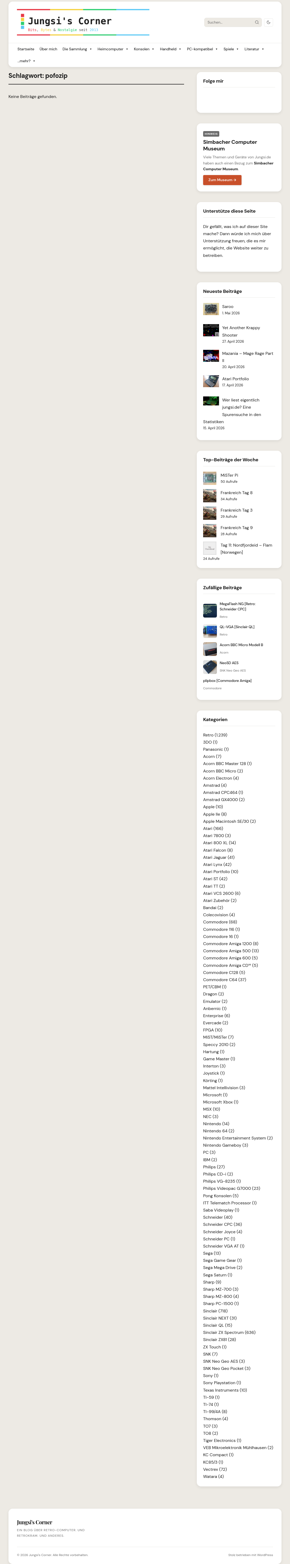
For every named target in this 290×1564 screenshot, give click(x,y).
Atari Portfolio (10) (220, 871)
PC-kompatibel (202, 49)
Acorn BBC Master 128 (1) (227, 763)
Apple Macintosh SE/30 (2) (229, 821)
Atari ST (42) (215, 879)
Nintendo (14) (216, 1124)
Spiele (231, 49)
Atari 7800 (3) (217, 835)
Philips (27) (214, 1167)
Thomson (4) (215, 1419)
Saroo (228, 306)
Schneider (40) (217, 1217)
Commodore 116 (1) (221, 929)
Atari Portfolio (235, 379)
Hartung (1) (213, 1051)
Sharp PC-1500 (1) (221, 1303)
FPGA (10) (212, 1030)
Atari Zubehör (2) (220, 900)
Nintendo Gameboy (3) (225, 1145)
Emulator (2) (215, 1001)
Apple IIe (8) (215, 814)
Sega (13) (212, 1253)
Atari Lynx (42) (217, 864)
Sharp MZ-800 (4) (221, 1296)
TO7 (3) (210, 1426)
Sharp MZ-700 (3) (220, 1289)
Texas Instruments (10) (225, 1390)
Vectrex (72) (215, 1469)
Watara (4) (213, 1476)
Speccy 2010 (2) (219, 1044)
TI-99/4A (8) (215, 1411)
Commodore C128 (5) (224, 972)
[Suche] (228, 22)
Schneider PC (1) (219, 1239)
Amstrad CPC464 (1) (223, 792)
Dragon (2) (213, 994)
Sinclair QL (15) (217, 1325)
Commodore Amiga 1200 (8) (230, 943)
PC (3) (209, 1152)
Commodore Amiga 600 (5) (230, 958)
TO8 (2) (210, 1433)
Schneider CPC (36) (222, 1224)
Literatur (254, 49)
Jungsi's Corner (40, 1555)
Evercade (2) (215, 1023)
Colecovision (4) (219, 915)
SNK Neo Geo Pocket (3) (226, 1368)
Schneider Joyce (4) (222, 1232)
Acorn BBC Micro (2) (223, 771)
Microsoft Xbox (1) (220, 1102)
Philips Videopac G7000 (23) (231, 1188)
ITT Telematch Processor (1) (230, 1203)
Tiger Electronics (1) (222, 1440)
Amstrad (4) (215, 785)
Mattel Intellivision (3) (224, 1088)
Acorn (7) (212, 756)
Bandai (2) (213, 907)
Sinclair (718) (215, 1311)
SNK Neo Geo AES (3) (224, 1361)
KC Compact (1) (218, 1455)
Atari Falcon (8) (218, 850)
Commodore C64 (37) (224, 979)
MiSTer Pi (229, 475)
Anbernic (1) (214, 1008)
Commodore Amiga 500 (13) (231, 951)
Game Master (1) (219, 1059)
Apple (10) (213, 807)
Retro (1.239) (215, 735)
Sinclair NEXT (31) (220, 1318)
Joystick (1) (214, 1073)
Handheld (171, 49)
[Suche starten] (257, 22)
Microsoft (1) (215, 1095)
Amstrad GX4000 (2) (224, 799)
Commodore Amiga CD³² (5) (230, 965)
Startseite (25, 49)
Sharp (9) (212, 1282)
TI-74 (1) (211, 1404)
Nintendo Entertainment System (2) (238, 1138)
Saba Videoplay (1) (221, 1210)
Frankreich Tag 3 (237, 510)
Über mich (48, 49)
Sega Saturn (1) (217, 1275)
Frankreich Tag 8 (237, 492)
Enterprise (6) (216, 1015)
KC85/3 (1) (213, 1462)
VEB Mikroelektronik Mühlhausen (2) (238, 1447)
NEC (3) (210, 1116)
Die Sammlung (77, 49)
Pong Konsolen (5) (220, 1196)
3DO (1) (210, 742)
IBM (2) (210, 1160)
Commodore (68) (220, 922)
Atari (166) (213, 828)
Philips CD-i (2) (218, 1174)
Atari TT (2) (214, 886)
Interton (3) (214, 1066)
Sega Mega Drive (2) (222, 1267)
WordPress (265, 1555)
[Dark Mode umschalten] (268, 22)
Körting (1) (213, 1080)
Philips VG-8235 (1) (222, 1181)
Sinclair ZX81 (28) (219, 1339)
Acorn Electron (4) (221, 778)
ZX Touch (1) (214, 1347)
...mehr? (26, 61)
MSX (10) (211, 1109)
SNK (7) (210, 1354)
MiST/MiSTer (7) (218, 1037)
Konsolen (144, 49)
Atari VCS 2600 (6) (221, 893)
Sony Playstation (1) (222, 1383)
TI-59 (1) (211, 1397)
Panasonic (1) (216, 749)
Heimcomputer (113, 49)
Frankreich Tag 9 (237, 527)
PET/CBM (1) (214, 987)
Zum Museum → (222, 179)
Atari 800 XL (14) (219, 843)
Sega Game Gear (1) (222, 1260)
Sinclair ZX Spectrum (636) (229, 1332)
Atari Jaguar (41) (219, 857)
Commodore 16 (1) (221, 936)
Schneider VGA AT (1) (223, 1246)
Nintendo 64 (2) (218, 1131)
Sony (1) (210, 1375)
